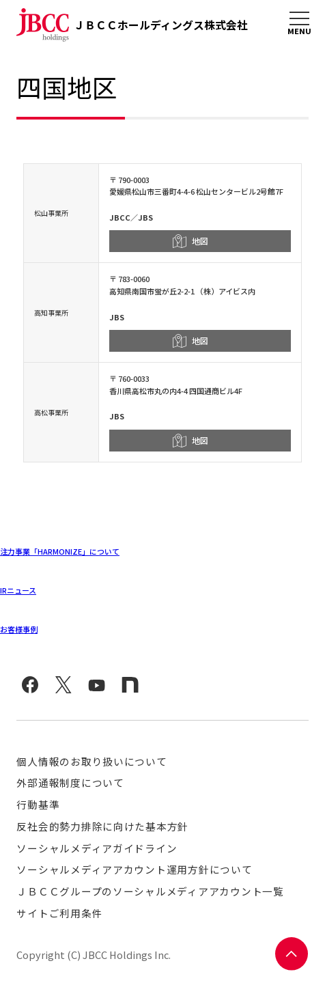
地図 (200, 241)
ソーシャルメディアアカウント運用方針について (134, 869)
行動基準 (37, 804)
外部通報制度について (70, 782)
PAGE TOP (292, 954)
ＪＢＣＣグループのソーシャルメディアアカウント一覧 (149, 891)
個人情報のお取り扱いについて (91, 761)
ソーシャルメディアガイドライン (96, 848)
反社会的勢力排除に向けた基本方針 (102, 826)
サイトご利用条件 (59, 913)
